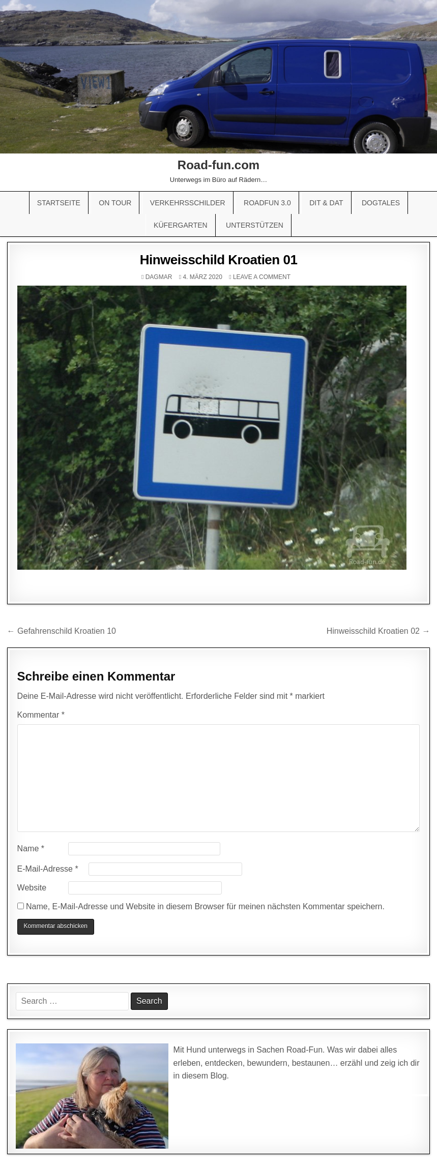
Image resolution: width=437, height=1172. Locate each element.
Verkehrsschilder (187, 203)
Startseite (58, 203)
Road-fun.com (218, 165)
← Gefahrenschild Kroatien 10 (61, 631)
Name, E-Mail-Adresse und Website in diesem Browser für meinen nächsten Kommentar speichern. (205, 906)
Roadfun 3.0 (267, 203)
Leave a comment (261, 277)
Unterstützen (254, 225)
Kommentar (41, 715)
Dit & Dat (326, 203)
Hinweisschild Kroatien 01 (219, 259)
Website (32, 887)
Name (30, 848)
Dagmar (158, 277)
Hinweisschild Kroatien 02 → (378, 631)
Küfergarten (181, 225)
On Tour (115, 203)
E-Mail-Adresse (47, 869)
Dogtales (381, 203)
